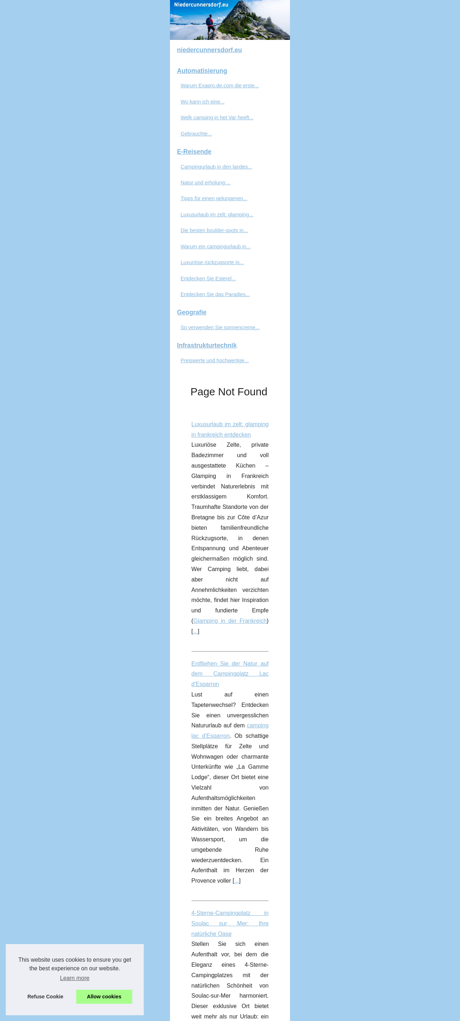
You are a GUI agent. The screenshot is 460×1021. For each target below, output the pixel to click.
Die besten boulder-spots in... (57, 334)
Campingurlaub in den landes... (59, 270)
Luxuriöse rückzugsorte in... (55, 366)
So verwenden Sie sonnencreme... (62, 431)
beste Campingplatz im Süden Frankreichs (197, 673)
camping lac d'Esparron (400, 285)
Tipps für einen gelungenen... (56, 302)
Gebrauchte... (39, 237)
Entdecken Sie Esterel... (51, 382)
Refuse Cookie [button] (45, 996)
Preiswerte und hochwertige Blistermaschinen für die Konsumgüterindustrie (221, 937)
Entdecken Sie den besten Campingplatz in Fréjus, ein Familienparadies (217, 621)
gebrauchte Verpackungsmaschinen (386, 726)
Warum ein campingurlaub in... (58, 350)
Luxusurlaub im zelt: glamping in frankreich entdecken (194, 201)
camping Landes (281, 495)
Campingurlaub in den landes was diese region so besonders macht (212, 433)
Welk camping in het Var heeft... (59, 221)
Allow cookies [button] (104, 996)
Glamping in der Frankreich (367, 243)
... (410, 243)
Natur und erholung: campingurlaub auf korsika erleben (196, 527)
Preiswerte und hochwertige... (57, 464)
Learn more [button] (74, 978)
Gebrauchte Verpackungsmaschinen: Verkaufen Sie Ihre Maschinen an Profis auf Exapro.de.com (249, 706)
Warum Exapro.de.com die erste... (62, 189)
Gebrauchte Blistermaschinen (197, 978)
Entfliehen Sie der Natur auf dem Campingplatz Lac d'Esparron (206, 275)
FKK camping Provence (386, 905)
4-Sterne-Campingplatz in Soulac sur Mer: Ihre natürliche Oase (206, 349)
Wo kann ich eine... (45, 205)
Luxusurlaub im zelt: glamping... (59, 318)
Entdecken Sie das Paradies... (58, 398)
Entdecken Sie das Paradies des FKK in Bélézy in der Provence (207, 863)
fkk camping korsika (369, 831)
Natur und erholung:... (48, 286)
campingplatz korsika (312, 589)
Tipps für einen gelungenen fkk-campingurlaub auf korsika (199, 790)
